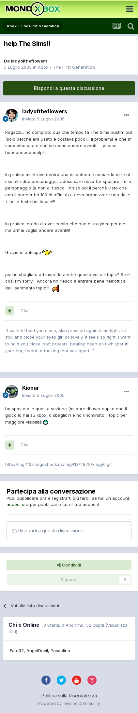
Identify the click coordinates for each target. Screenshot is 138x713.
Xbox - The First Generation (66, 67)
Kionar (30, 387)
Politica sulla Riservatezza (69, 695)
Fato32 (17, 650)
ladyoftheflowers (29, 60)
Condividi (69, 565)
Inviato (43, 118)
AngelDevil (37, 650)
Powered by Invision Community (69, 703)
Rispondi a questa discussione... (49, 530)
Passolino (60, 650)
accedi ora (18, 504)
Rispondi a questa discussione (69, 88)
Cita (25, 310)
